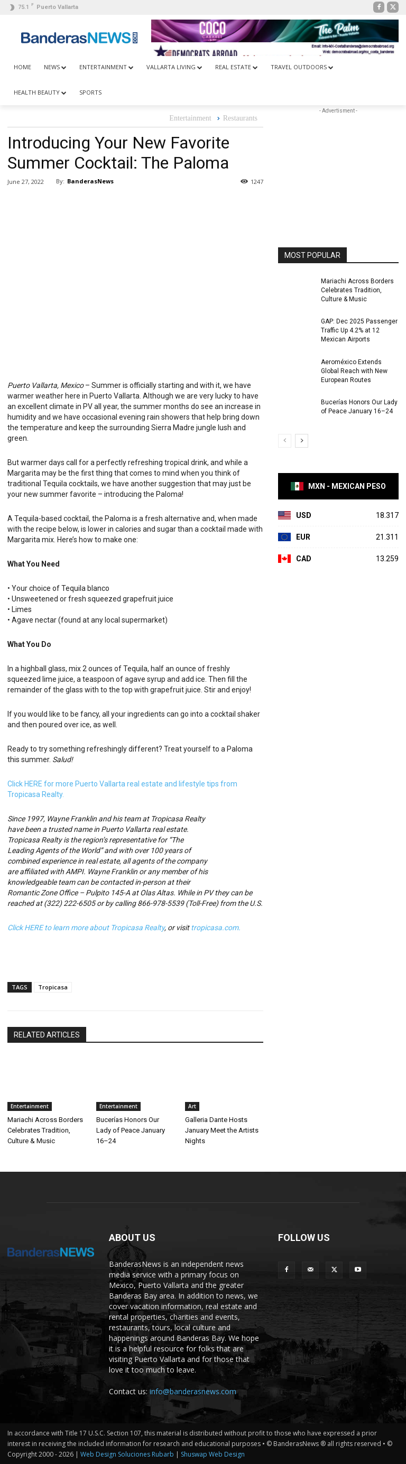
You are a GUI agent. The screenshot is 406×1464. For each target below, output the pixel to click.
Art (192, 1106)
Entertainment (190, 118)
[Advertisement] (338, 169)
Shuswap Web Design (213, 1454)
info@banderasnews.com (193, 1391)
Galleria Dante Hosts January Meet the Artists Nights (222, 1130)
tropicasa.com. (216, 927)
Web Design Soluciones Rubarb (127, 1454)
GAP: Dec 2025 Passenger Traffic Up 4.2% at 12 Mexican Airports (359, 330)
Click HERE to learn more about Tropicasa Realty (85, 927)
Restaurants (240, 118)
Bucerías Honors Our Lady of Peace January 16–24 (130, 1130)
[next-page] (301, 441)
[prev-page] (284, 441)
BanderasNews (90, 181)
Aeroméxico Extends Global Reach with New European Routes (354, 371)
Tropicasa (53, 987)
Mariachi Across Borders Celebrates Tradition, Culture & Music (45, 1130)
